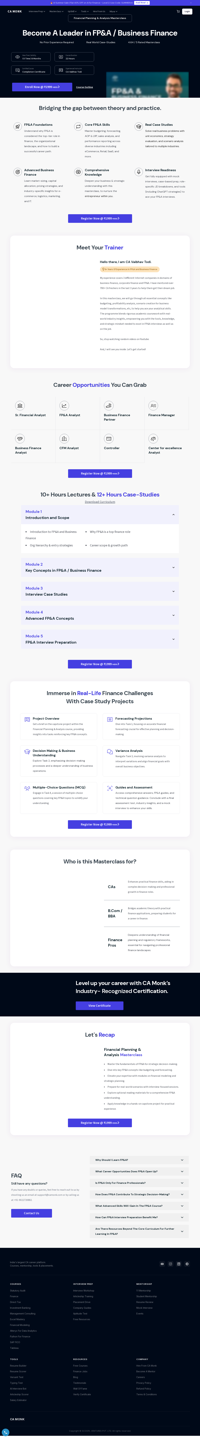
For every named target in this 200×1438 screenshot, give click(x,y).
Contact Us (31, 1213)
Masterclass (56, 11)
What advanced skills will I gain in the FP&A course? (139, 1205)
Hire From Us (99, 11)
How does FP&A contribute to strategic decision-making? (139, 1194)
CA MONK (15, 11)
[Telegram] (187, 1268)
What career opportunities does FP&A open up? (139, 1171)
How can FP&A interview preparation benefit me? (139, 1217)
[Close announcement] (190, 2)
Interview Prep (37, 11)
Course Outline (84, 87)
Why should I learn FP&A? (139, 1160)
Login (187, 11)
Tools (85, 11)
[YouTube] (162, 1268)
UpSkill (72, 11)
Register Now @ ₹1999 (100, 218)
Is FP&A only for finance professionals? (139, 1183)
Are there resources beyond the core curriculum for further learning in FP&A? (139, 1231)
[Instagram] (170, 1268)
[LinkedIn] (179, 1268)
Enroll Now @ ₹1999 (42, 87)
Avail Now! (142, 2)
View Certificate (100, 1006)
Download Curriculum (100, 502)
